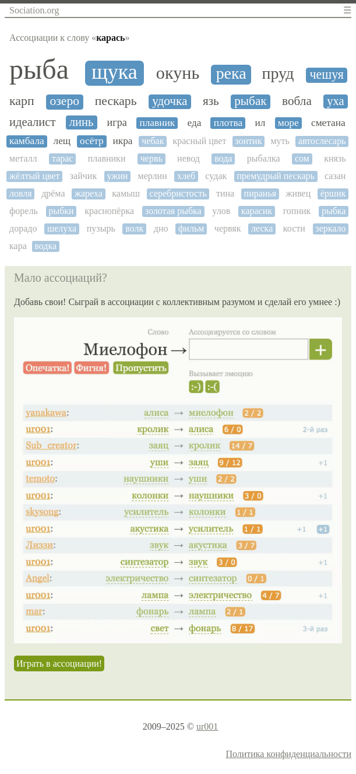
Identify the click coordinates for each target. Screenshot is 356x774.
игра (117, 122)
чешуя (326, 75)
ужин (117, 176)
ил (260, 122)
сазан (335, 176)
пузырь (101, 228)
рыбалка (263, 158)
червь (151, 158)
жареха (89, 193)
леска (262, 228)
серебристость (178, 193)
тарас (62, 158)
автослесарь (322, 141)
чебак (153, 141)
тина (225, 193)
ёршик (333, 193)
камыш (126, 193)
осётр (92, 140)
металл (23, 158)
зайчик (83, 176)
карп (21, 101)
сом (302, 158)
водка (45, 246)
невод (188, 158)
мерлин (152, 176)
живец (298, 193)
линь (81, 121)
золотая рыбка (173, 211)
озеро (65, 101)
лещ (62, 140)
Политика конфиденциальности (288, 754)
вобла (297, 101)
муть (279, 141)
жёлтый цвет (34, 176)
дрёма (53, 193)
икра (123, 140)
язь (211, 101)
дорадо (23, 228)
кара (18, 246)
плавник (157, 122)
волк (134, 228)
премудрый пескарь (275, 176)
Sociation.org (34, 10)
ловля (20, 193)
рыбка (334, 211)
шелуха (61, 228)
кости (294, 228)
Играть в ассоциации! (59, 663)
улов (221, 211)
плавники (107, 158)
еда (194, 122)
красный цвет (199, 141)
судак (216, 176)
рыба (39, 69)
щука (114, 72)
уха (335, 100)
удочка (169, 101)
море (288, 122)
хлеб (186, 176)
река (231, 73)
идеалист (32, 121)
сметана (328, 122)
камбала (26, 140)
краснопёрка (109, 211)
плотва (228, 122)
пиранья (260, 193)
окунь (178, 73)
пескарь (116, 101)
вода (223, 158)
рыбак (250, 101)
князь (335, 158)
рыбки (60, 211)
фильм (191, 228)
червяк (227, 228)
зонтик (248, 141)
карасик (256, 211)
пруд (278, 73)
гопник (297, 211)
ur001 (207, 726)
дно (161, 228)
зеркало (330, 228)
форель (23, 211)
